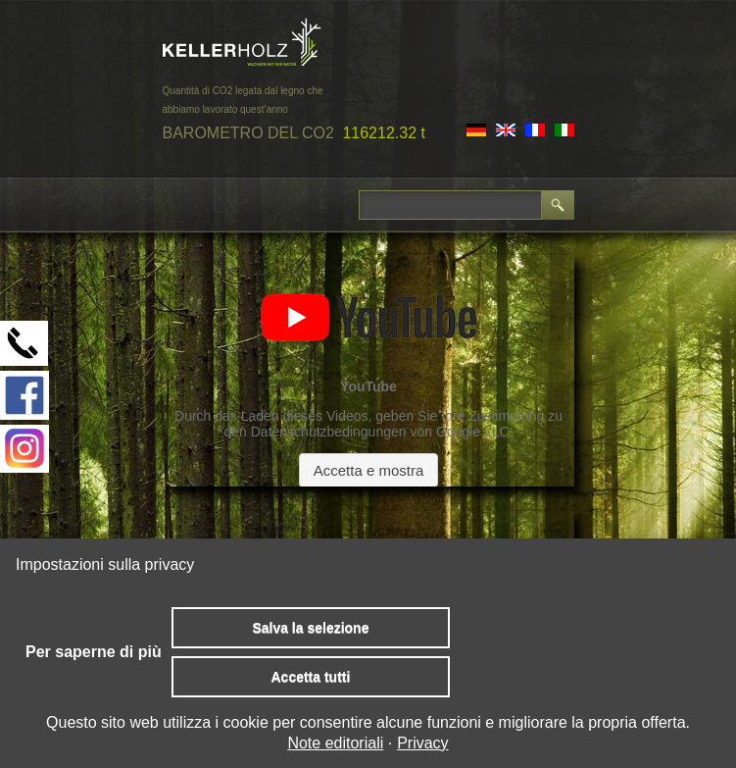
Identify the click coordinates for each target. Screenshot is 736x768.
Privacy (422, 743)
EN (505, 130)
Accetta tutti (310, 677)
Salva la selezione (310, 628)
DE (476, 130)
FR (535, 130)
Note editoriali (335, 743)
